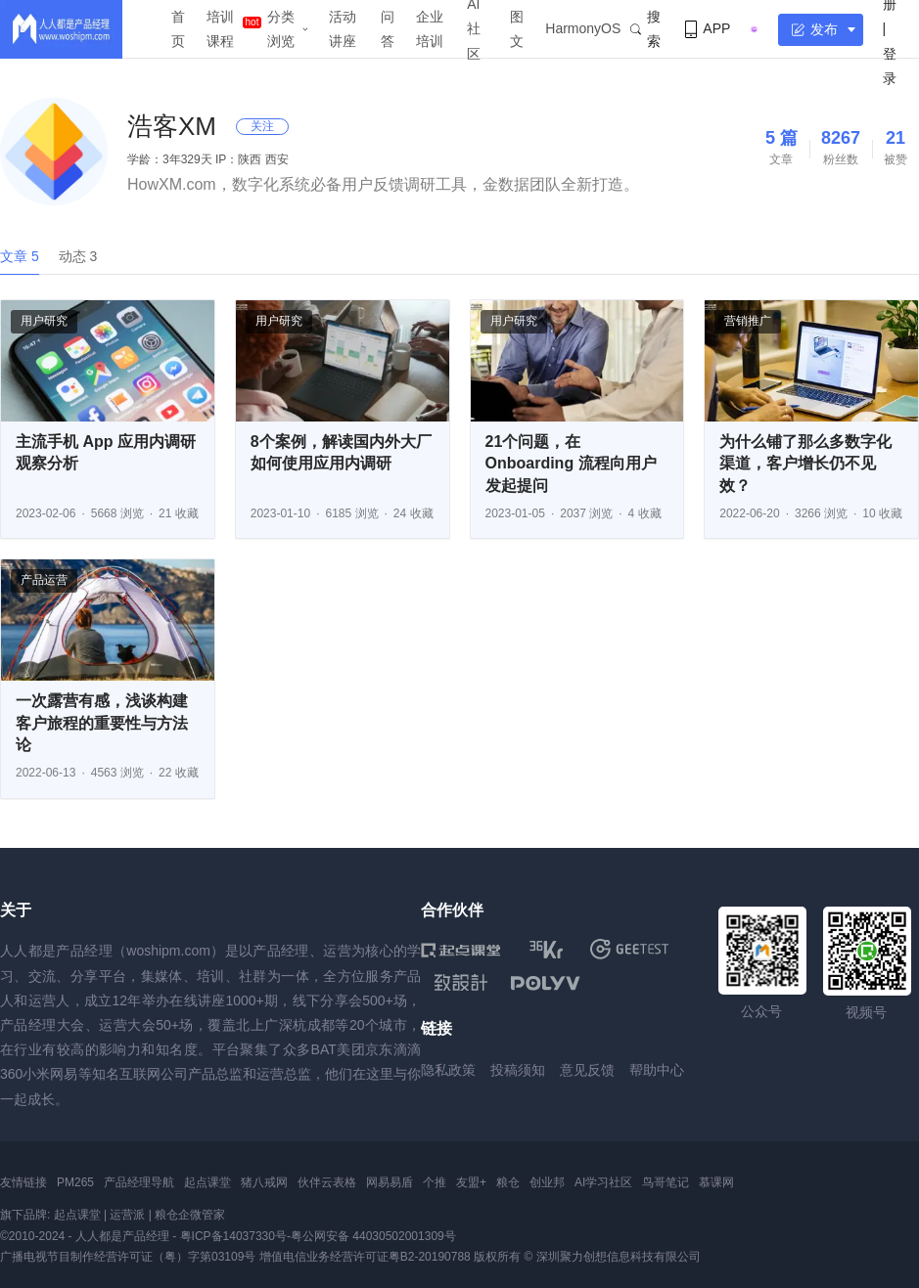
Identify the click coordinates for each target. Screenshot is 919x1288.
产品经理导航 (139, 1182)
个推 (434, 1182)
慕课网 (716, 1182)
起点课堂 (207, 1182)
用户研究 (44, 321)
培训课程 (220, 29)
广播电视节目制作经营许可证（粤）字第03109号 (127, 1257)
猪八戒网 (264, 1182)
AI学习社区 (603, 1182)
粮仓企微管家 (190, 1214)
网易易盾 (389, 1182)
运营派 (127, 1214)
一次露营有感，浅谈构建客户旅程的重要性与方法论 (102, 722)
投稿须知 (517, 1070)
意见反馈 (587, 1070)
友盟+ (471, 1182)
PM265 (75, 1182)
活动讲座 (342, 29)
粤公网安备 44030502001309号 (373, 1236)
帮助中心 (656, 1070)
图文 (517, 29)
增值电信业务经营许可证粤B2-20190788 (365, 1257)
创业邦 (547, 1182)
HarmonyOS (582, 28)
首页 (178, 29)
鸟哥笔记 (665, 1182)
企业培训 (429, 29)
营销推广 (747, 321)
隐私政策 (448, 1070)
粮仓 (508, 1182)
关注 (262, 126)
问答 (387, 29)
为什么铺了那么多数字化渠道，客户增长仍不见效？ (805, 463)
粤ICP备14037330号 (233, 1236)
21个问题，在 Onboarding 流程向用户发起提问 (571, 463)
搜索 (645, 29)
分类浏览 (281, 29)
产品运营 (44, 580)
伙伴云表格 (327, 1182)
